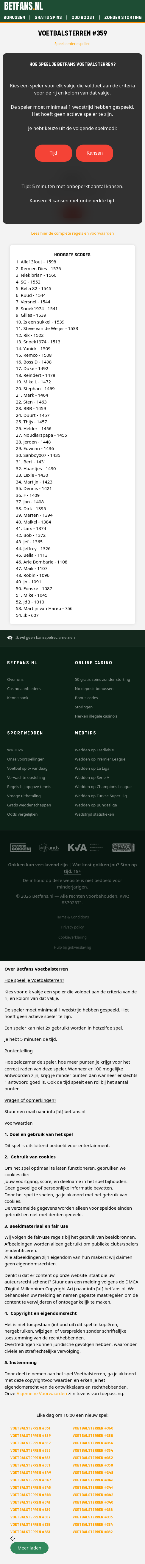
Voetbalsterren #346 (93, 1480)
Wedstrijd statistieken (94, 814)
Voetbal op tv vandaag (27, 768)
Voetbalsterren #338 (93, 1509)
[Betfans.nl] (23, 6)
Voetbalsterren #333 (30, 1531)
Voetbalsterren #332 (93, 1531)
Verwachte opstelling (26, 777)
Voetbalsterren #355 (30, 1450)
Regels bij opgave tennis (29, 786)
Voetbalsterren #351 (30, 1465)
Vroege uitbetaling (24, 795)
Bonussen (14, 17)
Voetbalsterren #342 (93, 1494)
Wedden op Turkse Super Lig (101, 795)
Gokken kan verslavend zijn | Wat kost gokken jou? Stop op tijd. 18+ (72, 868)
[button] (29, 1548)
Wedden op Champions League (103, 786)
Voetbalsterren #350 (93, 1465)
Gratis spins (48, 17)
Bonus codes (86, 697)
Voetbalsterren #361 (30, 1428)
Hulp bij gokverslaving (72, 947)
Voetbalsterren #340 (93, 1502)
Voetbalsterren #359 (30, 1435)
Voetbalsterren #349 (30, 1472)
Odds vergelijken (22, 814)
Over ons (15, 679)
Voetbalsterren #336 (93, 1517)
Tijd (53, 153)
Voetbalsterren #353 (30, 1457)
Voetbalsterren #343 (30, 1494)
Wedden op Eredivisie (94, 750)
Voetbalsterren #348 (93, 1472)
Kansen (95, 153)
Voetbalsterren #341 (30, 1502)
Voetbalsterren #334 (93, 1524)
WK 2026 (15, 750)
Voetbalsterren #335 (30, 1524)
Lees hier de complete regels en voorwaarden (72, 233)
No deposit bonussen (94, 688)
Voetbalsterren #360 (93, 1428)
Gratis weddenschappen (29, 805)
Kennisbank (17, 697)
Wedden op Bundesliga (96, 805)
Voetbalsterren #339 (30, 1509)
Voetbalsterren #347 (30, 1480)
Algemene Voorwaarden (41, 1393)
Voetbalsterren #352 (93, 1457)
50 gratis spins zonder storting (102, 679)
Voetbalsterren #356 (93, 1442)
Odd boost (83, 17)
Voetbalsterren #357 (30, 1442)
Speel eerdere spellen (72, 43)
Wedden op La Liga (92, 768)
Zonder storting (123, 17)
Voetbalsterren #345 (30, 1487)
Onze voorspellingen (26, 759)
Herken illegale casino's (96, 716)
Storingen (84, 707)
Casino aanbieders (24, 688)
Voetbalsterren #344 (93, 1487)
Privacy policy (72, 927)
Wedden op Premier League (100, 759)
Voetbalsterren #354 (93, 1450)
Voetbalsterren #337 (30, 1517)
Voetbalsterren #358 (93, 1435)
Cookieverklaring (72, 937)
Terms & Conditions (72, 917)
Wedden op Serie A (92, 777)
